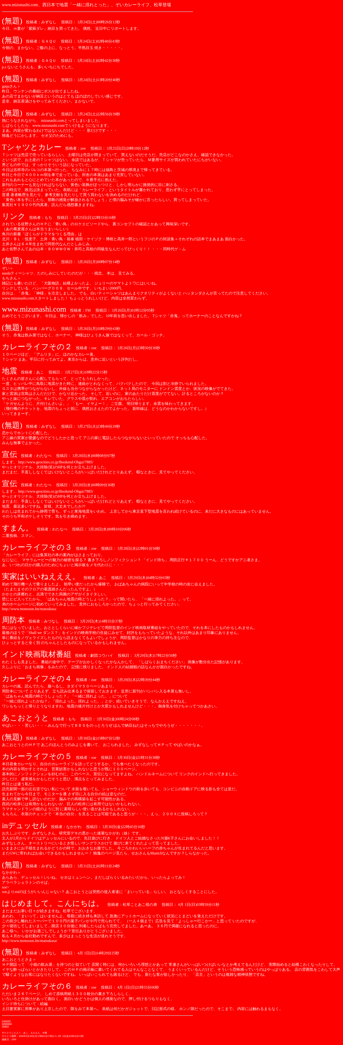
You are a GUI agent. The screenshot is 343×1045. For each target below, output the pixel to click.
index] (6, 1026)
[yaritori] (6, 1021)
